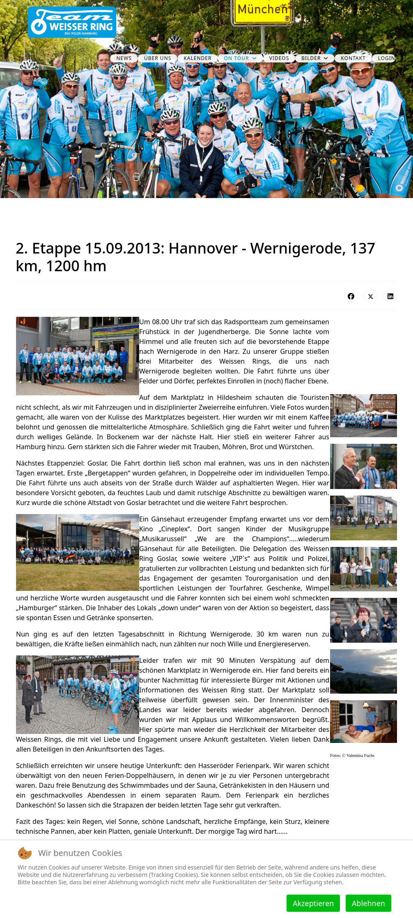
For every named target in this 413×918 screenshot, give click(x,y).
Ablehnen (368, 903)
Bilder (311, 58)
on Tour (236, 58)
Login (386, 58)
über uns (157, 58)
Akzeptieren (313, 903)
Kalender (197, 58)
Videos (279, 58)
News (124, 58)
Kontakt (353, 58)
